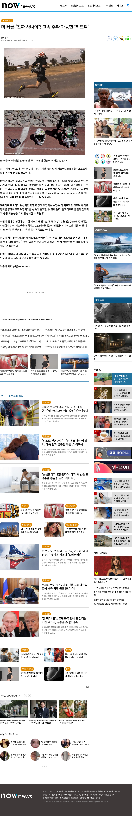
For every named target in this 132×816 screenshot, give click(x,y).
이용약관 (60, 791)
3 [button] (46, 766)
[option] (34, 713)
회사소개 (52, 791)
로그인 (45, 791)
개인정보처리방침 (70, 791)
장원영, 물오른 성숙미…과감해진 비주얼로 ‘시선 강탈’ (18, 744)
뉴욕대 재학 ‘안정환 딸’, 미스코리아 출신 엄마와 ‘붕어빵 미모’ (18, 757)
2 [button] (44, 766)
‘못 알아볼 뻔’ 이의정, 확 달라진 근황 (49, 743)
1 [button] (42, 766)
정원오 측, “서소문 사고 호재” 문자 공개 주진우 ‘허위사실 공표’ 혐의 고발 (63, 721)
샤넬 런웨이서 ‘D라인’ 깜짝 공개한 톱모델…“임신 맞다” (80, 757)
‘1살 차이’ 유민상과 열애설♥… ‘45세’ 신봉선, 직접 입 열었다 (49, 757)
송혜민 (3, 37)
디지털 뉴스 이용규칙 (106, 791)
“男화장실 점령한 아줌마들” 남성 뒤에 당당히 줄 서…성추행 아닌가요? (33, 721)
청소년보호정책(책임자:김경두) (87, 791)
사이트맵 (117, 791)
